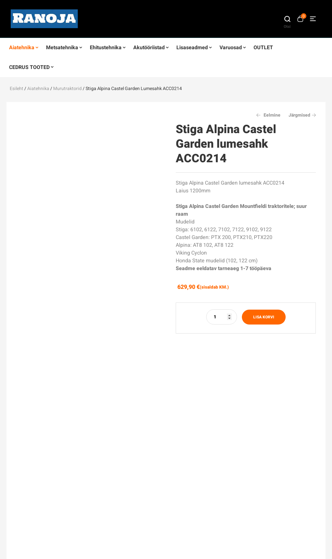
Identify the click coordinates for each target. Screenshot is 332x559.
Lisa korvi (263, 317)
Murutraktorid (67, 88)
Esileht (16, 88)
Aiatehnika (38, 88)
